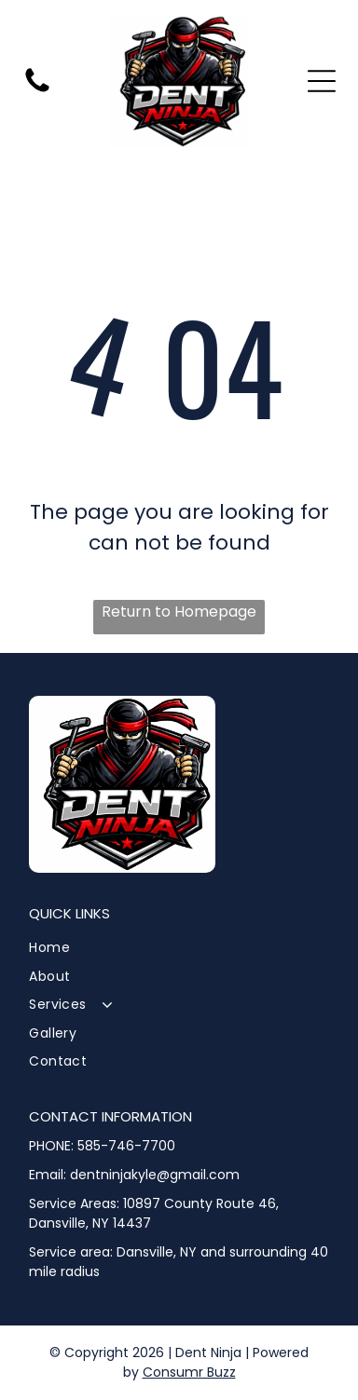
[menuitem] (178, 947)
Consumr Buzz (189, 1372)
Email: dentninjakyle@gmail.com (134, 1174)
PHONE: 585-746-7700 (102, 1145)
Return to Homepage (179, 611)
